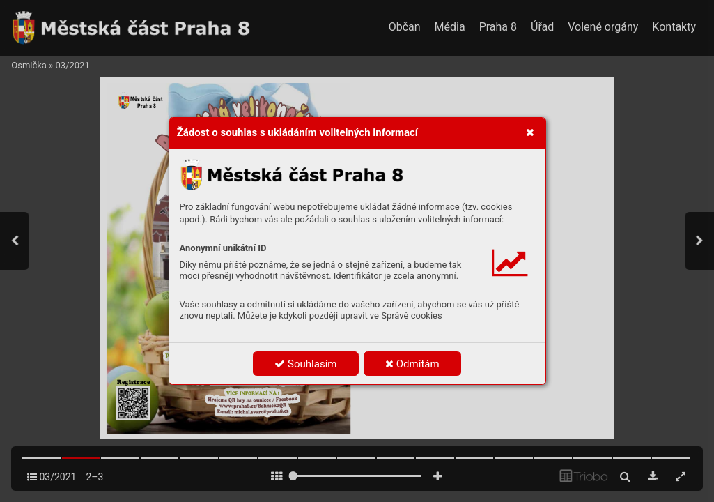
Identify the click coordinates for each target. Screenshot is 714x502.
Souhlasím (305, 364)
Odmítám (412, 364)
